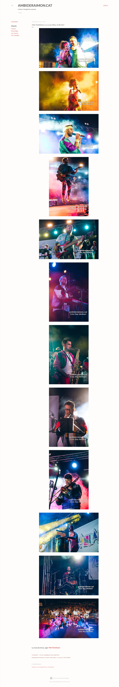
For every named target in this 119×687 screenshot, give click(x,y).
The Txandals (15, 35)
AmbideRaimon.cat (35, 5)
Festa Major (14, 31)
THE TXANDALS (54, 648)
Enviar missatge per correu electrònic (49, 655)
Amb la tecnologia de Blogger (59, 678)
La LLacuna (14, 33)
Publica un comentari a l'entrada (43, 667)
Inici (20, 13)
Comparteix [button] (14, 21)
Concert (13, 29)
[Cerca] (105, 5)
